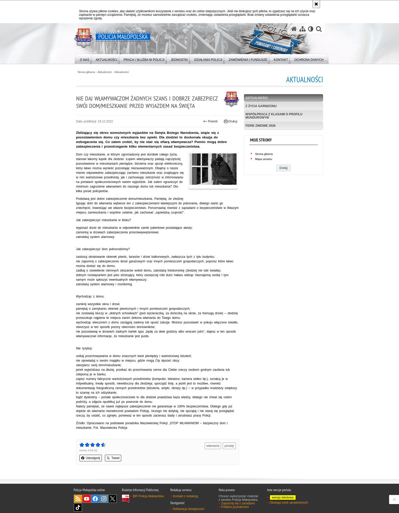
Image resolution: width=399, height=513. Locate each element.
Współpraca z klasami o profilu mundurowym (273, 115)
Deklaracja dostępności (188, 509)
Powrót (210, 121)
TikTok (78, 507)
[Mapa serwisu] (302, 29)
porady (229, 446)
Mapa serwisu (263, 159)
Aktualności (105, 72)
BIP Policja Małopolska (148, 496)
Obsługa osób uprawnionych (289, 502)
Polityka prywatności (235, 507)
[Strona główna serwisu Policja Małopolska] (294, 29)
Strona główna (86, 72)
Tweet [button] (113, 458)
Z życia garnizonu (261, 106)
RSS (78, 499)
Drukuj (230, 121)
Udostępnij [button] (90, 458)
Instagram (104, 499)
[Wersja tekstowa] (310, 29)
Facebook (95, 499)
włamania (213, 446)
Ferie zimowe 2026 (260, 125)
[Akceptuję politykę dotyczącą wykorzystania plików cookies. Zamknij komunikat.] (316, 4)
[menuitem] (85, 58)
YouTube (86, 499)
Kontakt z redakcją (185, 496)
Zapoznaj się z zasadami (238, 503)
